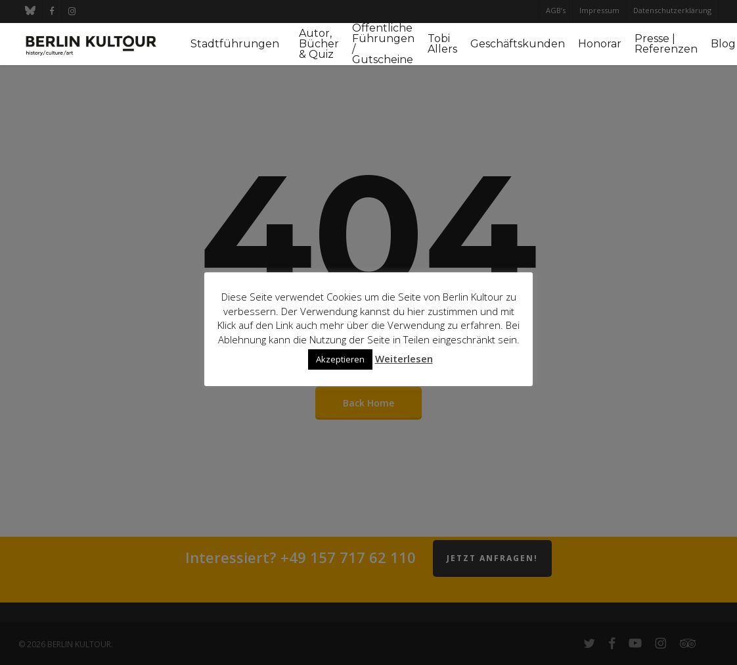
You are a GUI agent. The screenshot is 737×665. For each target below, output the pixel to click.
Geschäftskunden (517, 44)
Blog (723, 44)
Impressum (599, 10)
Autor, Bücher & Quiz (319, 44)
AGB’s (556, 10)
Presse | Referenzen (666, 44)
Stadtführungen (234, 44)
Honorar (599, 44)
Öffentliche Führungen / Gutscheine (383, 44)
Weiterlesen (404, 358)
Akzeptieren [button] (340, 359)
